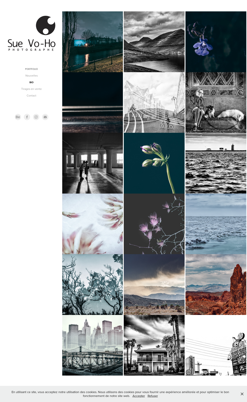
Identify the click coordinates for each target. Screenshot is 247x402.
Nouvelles (31, 75)
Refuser (153, 396)
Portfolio (31, 69)
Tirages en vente (31, 89)
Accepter (139, 396)
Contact (31, 95)
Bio (31, 82)
